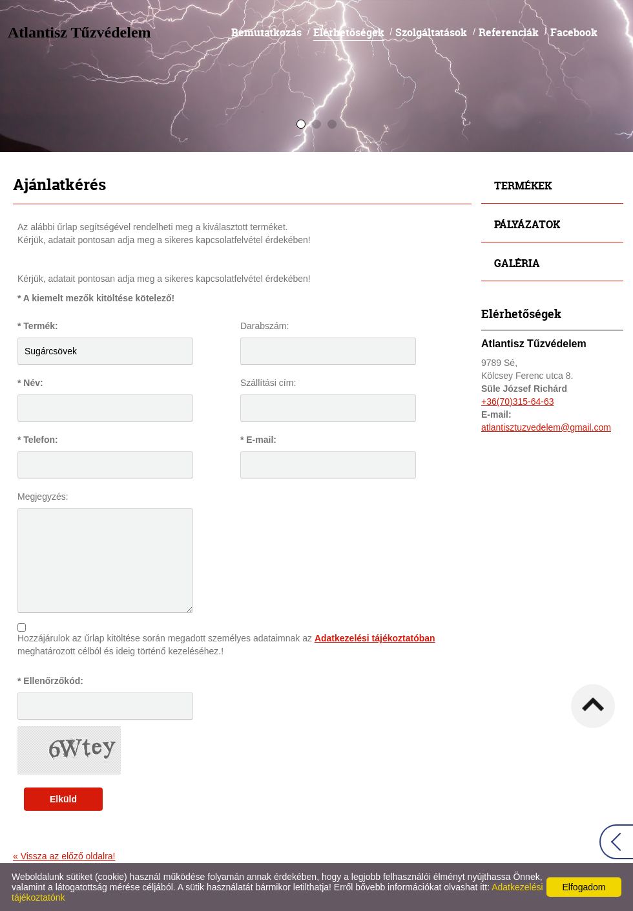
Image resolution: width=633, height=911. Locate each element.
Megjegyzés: (42, 496)
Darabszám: (264, 326)
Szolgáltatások (431, 32)
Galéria (517, 263)
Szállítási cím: (268, 383)
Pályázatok (527, 224)
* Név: (30, 383)
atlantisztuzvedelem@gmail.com (546, 427)
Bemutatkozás (266, 32)
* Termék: (37, 326)
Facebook (573, 32)
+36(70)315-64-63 (517, 401)
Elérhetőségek (348, 32)
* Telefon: (37, 439)
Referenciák (509, 32)
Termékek (523, 185)
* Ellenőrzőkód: (50, 681)
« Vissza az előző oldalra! (64, 856)
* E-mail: (258, 439)
